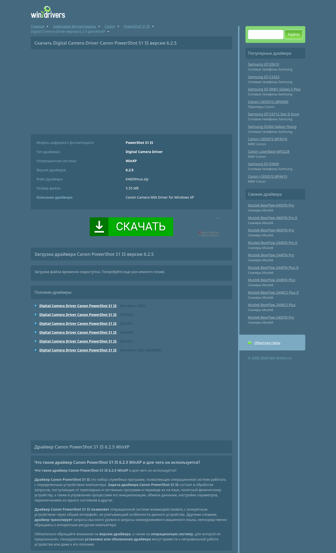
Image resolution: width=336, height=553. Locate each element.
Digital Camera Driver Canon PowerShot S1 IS (78, 305)
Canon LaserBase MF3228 (269, 151)
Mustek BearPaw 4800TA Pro (271, 230)
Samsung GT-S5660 (263, 163)
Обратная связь (267, 342)
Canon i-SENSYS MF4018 (267, 139)
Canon (110, 26)
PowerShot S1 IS (137, 26)
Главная (37, 26)
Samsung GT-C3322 (263, 76)
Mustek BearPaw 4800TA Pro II (272, 217)
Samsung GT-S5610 (263, 64)
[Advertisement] (131, 89)
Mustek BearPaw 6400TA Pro (271, 205)
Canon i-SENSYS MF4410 (267, 176)
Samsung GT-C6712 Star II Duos (273, 114)
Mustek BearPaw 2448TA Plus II (273, 267)
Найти (294, 34)
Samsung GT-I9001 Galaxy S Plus (274, 89)
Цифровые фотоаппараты (74, 26)
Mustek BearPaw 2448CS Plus (271, 304)
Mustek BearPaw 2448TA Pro (271, 255)
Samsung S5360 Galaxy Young (272, 126)
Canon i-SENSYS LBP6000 (268, 101)
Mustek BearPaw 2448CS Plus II (273, 292)
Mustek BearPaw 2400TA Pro (271, 317)
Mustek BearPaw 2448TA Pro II (272, 242)
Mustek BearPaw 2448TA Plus (271, 279)
